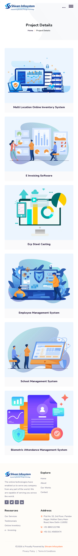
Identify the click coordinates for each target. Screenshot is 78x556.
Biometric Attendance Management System (39, 450)
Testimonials (11, 521)
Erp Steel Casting (39, 244)
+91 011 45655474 (52, 531)
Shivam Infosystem (54, 546)
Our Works (46, 487)
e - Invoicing (10, 530)
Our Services (11, 516)
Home (30, 30)
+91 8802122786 (52, 527)
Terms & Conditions (47, 551)
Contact (44, 492)
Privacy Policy (28, 551)
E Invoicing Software (39, 175)
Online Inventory (12, 525)
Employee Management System (39, 313)
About (43, 483)
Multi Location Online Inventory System (39, 107)
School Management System (39, 381)
